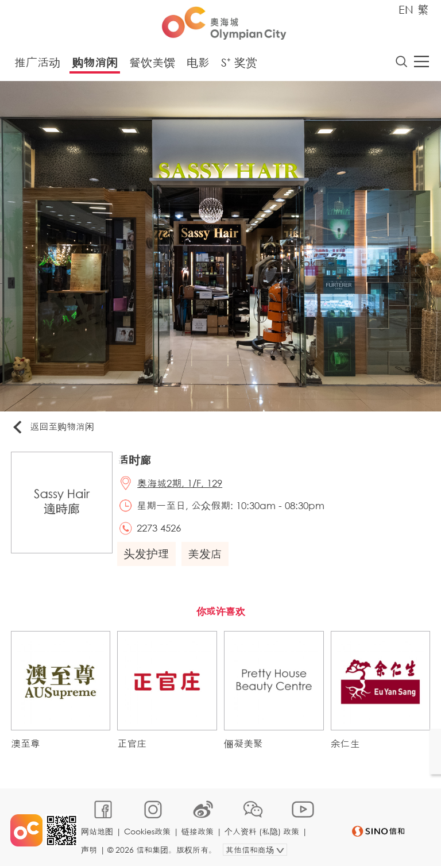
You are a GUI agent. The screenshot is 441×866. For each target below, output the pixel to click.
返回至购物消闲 (54, 428)
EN (406, 9)
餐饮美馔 (152, 63)
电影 (198, 63)
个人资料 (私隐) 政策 (262, 829)
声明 (90, 846)
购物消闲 (95, 63)
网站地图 (98, 829)
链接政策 (198, 829)
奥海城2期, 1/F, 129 (181, 484)
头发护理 (148, 556)
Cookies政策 (148, 829)
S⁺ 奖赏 (239, 63)
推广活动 (37, 63)
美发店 (206, 556)
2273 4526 (160, 530)
